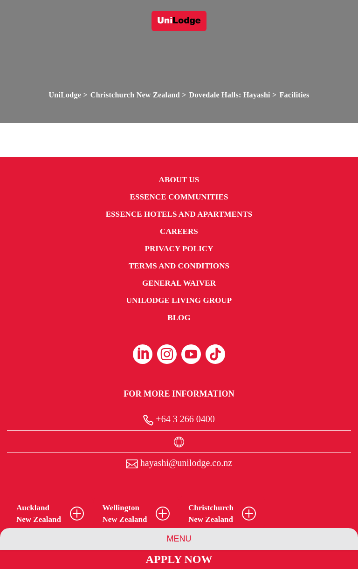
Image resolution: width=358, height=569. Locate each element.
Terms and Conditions (179, 265)
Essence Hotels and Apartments (179, 214)
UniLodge (64, 95)
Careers (179, 231)
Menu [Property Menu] (179, 538)
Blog (178, 317)
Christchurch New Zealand (135, 95)
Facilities (295, 95)
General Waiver (179, 283)
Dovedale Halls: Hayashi (229, 95)
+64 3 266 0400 (178, 419)
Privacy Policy (179, 248)
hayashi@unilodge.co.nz (179, 463)
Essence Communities (179, 196)
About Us (179, 179)
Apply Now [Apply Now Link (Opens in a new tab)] (179, 559)
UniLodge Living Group (179, 300)
